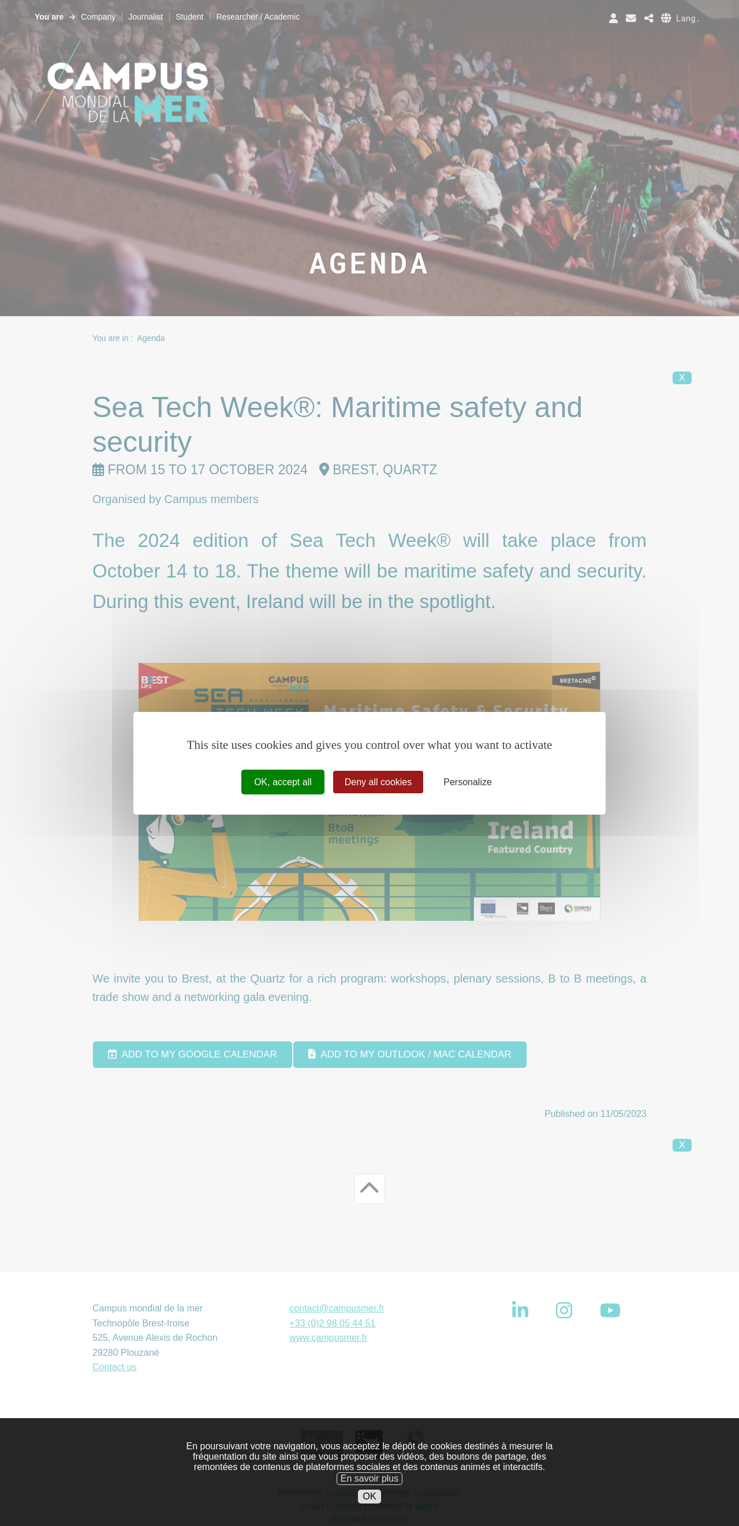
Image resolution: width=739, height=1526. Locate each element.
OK (369, 1516)
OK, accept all (283, 781)
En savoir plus (370, 1498)
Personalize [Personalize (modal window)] (467, 781)
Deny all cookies (378, 781)
